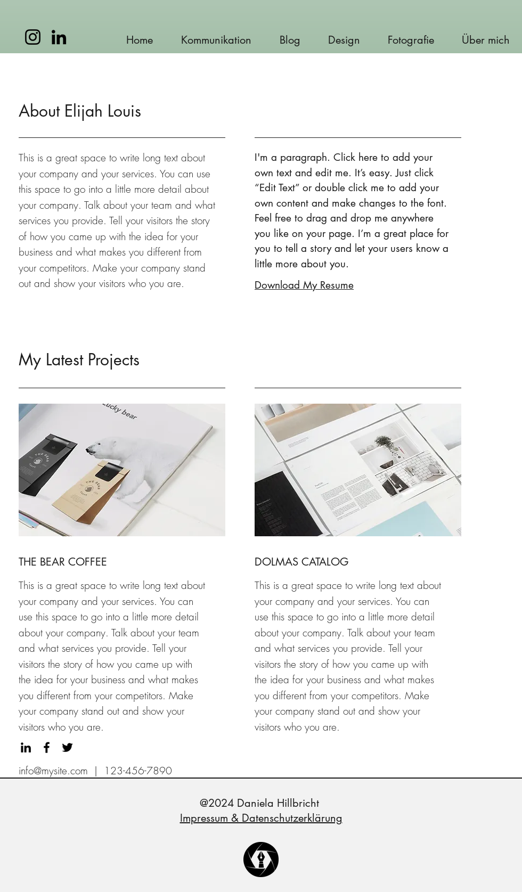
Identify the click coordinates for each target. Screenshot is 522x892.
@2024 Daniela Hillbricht (261, 803)
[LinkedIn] (58, 37)
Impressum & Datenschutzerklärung (261, 818)
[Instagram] (32, 37)
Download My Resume (304, 285)
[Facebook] (46, 747)
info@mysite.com (53, 771)
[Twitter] (67, 747)
